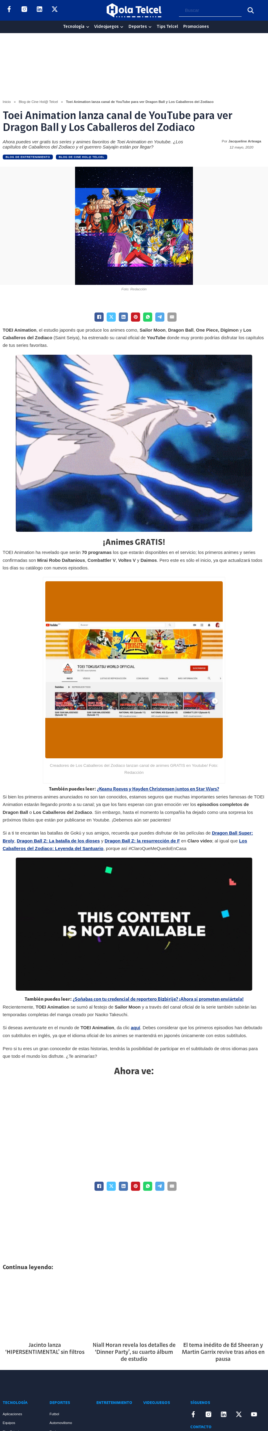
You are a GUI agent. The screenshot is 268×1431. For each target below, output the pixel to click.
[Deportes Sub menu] (150, 27)
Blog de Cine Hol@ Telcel (38, 102)
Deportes (138, 27)
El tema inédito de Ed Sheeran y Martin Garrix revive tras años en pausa (223, 1353)
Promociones (196, 27)
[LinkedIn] (123, 317)
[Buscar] (251, 10)
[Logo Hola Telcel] (134, 10)
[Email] (172, 317)
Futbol (54, 1414)
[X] (111, 317)
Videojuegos (106, 27)
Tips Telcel (167, 27)
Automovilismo (61, 1423)
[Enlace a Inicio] (25, 1385)
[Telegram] (159, 317)
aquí (135, 1027)
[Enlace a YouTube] (70, 10)
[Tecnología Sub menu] (87, 27)
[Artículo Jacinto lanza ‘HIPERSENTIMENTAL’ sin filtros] (45, 1307)
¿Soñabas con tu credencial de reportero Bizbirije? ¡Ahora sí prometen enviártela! (158, 999)
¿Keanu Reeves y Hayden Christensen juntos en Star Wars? (158, 789)
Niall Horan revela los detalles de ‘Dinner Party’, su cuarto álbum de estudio (134, 1353)
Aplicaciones (12, 1414)
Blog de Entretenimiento (27, 157)
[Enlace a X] (55, 10)
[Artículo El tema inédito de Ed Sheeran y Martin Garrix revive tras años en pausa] (223, 1307)
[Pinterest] (135, 317)
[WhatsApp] (147, 317)
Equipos (9, 1423)
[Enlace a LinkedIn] (39, 10)
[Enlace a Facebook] (9, 10)
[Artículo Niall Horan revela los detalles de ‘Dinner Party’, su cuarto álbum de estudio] (134, 1307)
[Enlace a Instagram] (24, 10)
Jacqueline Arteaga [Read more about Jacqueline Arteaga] (244, 141)
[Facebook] (99, 317)
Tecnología (73, 27)
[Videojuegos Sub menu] (121, 27)
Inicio (7, 102)
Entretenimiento (114, 1403)
